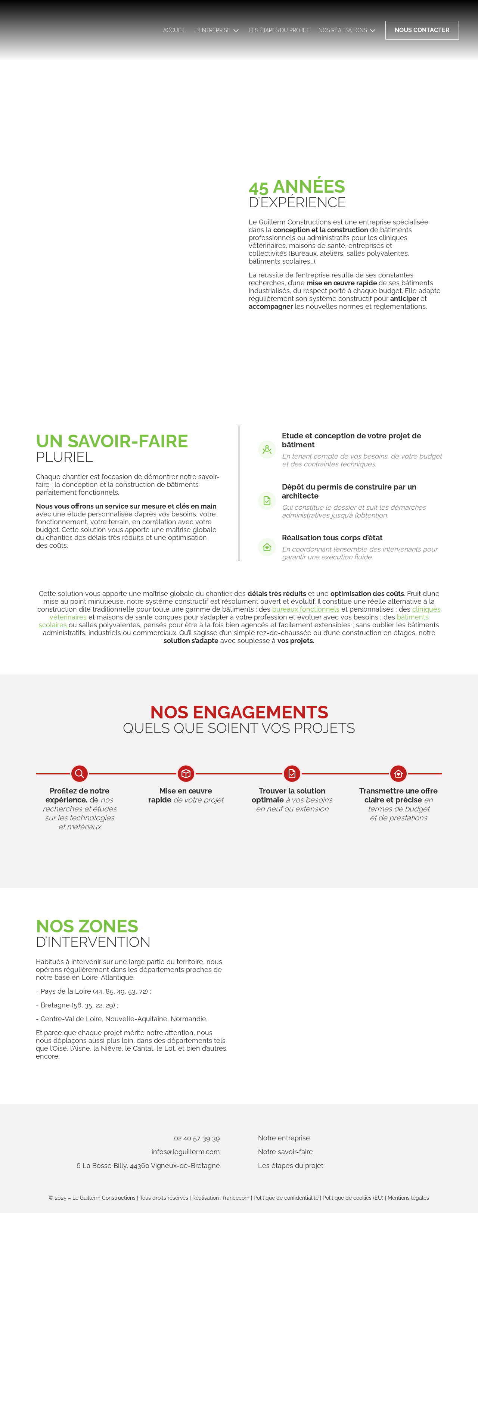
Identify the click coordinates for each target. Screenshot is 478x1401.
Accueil (174, 30)
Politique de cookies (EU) (353, 1386)
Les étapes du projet (279, 30)
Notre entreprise (318, 1317)
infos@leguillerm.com (152, 1331)
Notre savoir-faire (319, 1331)
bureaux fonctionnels (305, 723)
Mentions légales (408, 1386)
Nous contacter (422, 30)
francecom (236, 1386)
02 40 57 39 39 (163, 1317)
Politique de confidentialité (286, 1386)
